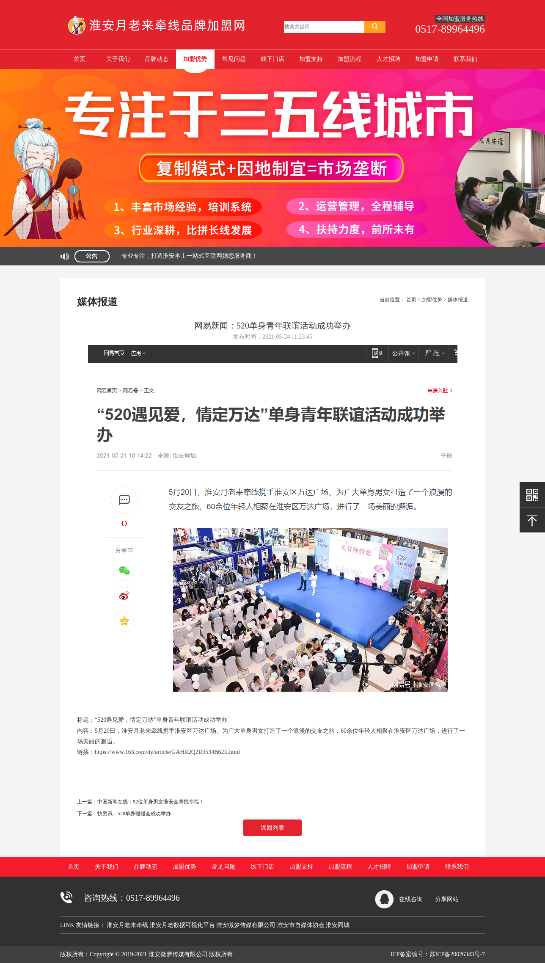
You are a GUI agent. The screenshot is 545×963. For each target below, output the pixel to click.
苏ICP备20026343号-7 (457, 954)
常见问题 (234, 59)
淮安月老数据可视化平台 (183, 925)
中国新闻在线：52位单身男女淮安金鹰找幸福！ (150, 802)
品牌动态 (156, 59)
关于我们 (118, 59)
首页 (79, 59)
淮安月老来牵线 (128, 925)
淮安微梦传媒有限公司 (246, 925)
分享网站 (447, 899)
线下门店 (272, 59)
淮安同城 (338, 925)
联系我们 (465, 59)
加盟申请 (427, 59)
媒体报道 (458, 300)
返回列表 (272, 828)
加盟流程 (349, 59)
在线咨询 (411, 899)
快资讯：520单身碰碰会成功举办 (134, 814)
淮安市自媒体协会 (301, 925)
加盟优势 (195, 59)
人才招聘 (388, 59)
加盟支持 (311, 59)
